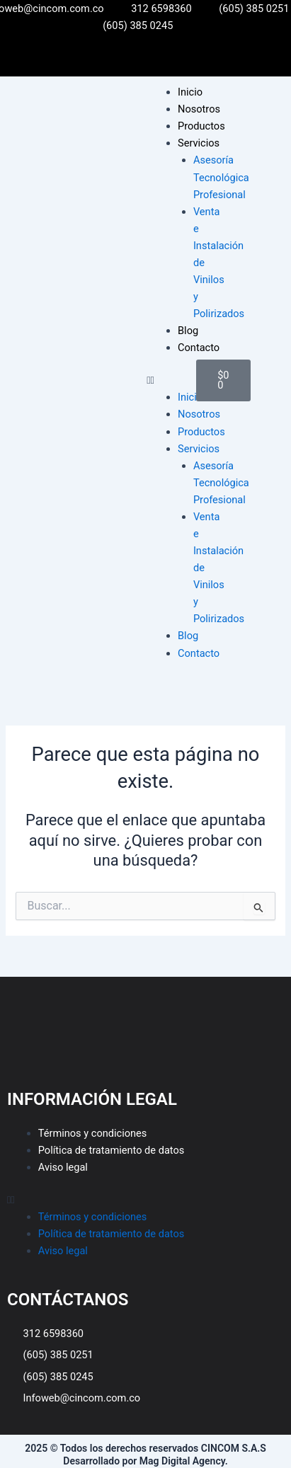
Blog (188, 330)
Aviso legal (63, 1167)
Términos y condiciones (92, 1133)
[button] (164, 380)
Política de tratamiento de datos (111, 1150)
